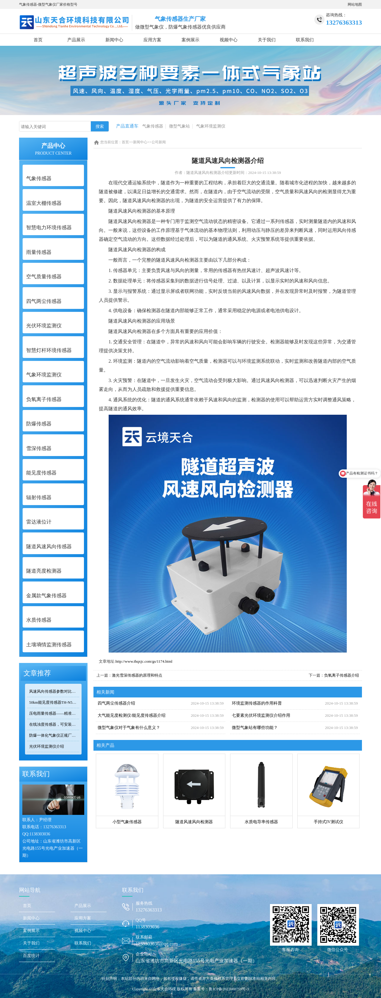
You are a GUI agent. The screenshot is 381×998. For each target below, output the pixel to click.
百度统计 (31, 955)
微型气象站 (179, 126)
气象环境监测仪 (210, 126)
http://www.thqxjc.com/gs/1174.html (143, 661)
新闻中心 (114, 39)
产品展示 (76, 39)
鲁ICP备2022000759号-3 (229, 989)
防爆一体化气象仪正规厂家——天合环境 (54, 735)
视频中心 (229, 39)
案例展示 (190, 39)
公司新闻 (159, 142)
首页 (38, 39)
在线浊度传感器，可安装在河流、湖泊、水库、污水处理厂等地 (54, 724)
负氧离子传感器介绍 (341, 675)
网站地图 (355, 4)
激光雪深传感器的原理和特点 (137, 675)
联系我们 (305, 39)
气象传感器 (152, 126)
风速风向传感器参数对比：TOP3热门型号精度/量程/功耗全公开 (54, 691)
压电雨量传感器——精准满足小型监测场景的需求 (54, 713)
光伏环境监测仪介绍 (46, 746)
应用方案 (152, 39)
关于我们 (267, 39)
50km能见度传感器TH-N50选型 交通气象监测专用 (54, 702)
